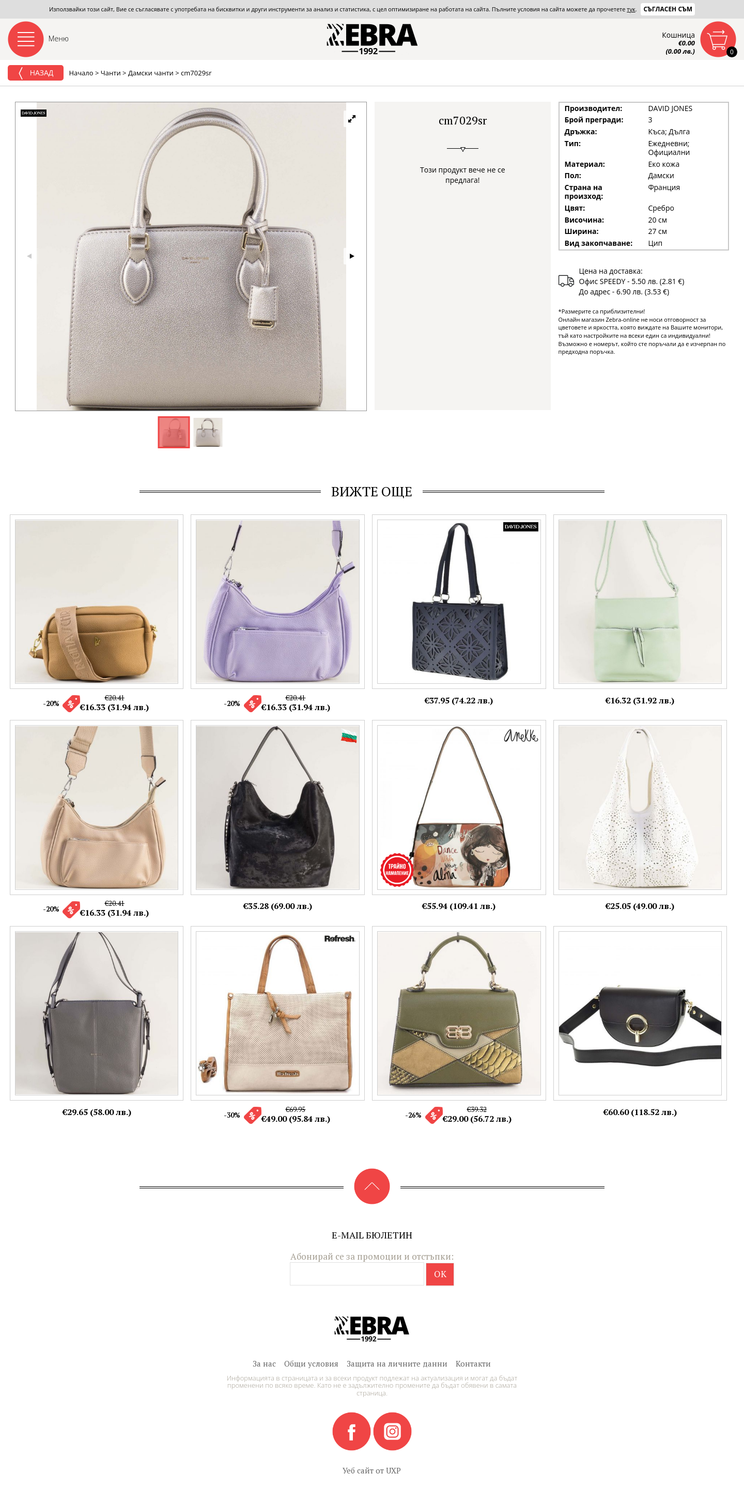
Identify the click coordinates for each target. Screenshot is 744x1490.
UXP (393, 1470)
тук (631, 9)
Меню (59, 38)
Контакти (473, 1363)
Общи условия (311, 1363)
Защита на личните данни (397, 1363)
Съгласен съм (667, 9)
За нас (264, 1363)
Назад (35, 73)
